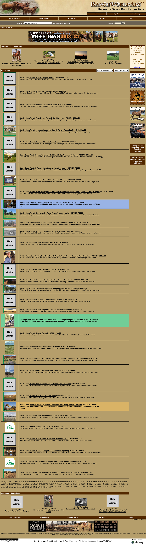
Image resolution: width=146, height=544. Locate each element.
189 (47, 486)
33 (64, 482)
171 (127, 485)
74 (15, 483)
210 (103, 486)
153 (79, 485)
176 (12, 486)
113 (100, 483)
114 (103, 483)
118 (113, 483)
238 (50, 487)
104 (76, 483)
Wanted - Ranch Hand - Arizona (41, 242)
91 (48, 483)
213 (111, 486)
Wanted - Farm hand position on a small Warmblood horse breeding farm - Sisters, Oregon (64, 192)
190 (50, 486)
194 (60, 486)
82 (30, 483)
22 (42, 482)
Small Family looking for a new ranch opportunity (54, 461)
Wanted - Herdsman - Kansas (40, 91)
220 (2, 487)
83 (32, 483)
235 (42, 487)
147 (63, 485)
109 (90, 483)
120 (119, 483)
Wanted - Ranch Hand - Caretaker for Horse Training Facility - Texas (48, 62)
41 (79, 482)
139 (42, 485)
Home (96, 14)
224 (12, 487)
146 (60, 485)
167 (116, 485)
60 (114, 482)
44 (85, 482)
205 (90, 486)
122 (124, 483)
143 (52, 485)
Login (131, 18)
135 (31, 485)
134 (28, 485)
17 (33, 482)
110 (92, 483)
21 (40, 482)
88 (42, 483)
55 (104, 482)
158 (92, 485)
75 (17, 483)
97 (59, 483)
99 (63, 483)
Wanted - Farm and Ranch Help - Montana (45, 142)
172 (2, 486)
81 (28, 483)
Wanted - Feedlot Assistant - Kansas (43, 104)
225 (15, 487)
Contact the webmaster (139, 519)
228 (23, 487)
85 (36, 483)
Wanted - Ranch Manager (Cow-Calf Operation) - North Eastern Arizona (113, 511)
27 (52, 482)
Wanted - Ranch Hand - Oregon (17, 511)
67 (1, 483)
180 (23, 486)
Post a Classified (44, 18)
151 (74, 485)
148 (66, 485)
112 (98, 483)
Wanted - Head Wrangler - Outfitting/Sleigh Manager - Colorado (54, 155)
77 (21, 483)
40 (77, 482)
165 (111, 485)
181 (26, 486)
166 (113, 485)
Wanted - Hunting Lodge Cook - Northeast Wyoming (49, 451)
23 (44, 482)
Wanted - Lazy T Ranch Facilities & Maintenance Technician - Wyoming (56, 358)
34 (66, 482)
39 (75, 482)
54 (102, 482)
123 (127, 483)
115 (106, 483)
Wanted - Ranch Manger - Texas (41, 78)
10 (19, 482)
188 (44, 486)
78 (22, 483)
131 (20, 485)
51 (97, 482)
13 (25, 482)
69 (5, 483)
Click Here (137, 67)
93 (51, 483)
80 (26, 483)
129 (15, 485)
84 (34, 483)
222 (7, 487)
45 (87, 482)
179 (20, 486)
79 (24, 483)
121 (122, 483)
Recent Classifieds (14, 18)
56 (106, 482)
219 (127, 486)
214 (113, 486)
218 (124, 486)
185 (36, 486)
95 (55, 483)
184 (34, 486)
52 (99, 482)
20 (38, 482)
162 (103, 485)
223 (10, 487)
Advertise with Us (73, 18)
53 (100, 482)
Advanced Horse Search (63, 23)
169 (121, 485)
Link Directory (136, 14)
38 (73, 482)
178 (18, 486)
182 (28, 486)
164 (108, 485)
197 (68, 486)
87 (40, 483)
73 (13, 483)
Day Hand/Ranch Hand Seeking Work (80, 509)
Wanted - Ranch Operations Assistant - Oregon (48, 168)
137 (36, 485)
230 (28, 487)
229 (26, 487)
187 (42, 486)
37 (72, 482)
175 (10, 486)
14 (27, 482)
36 (70, 482)
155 (84, 485)
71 (9, 483)
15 (29, 482)
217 (121, 486)
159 (95, 485)
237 (47, 487)
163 (105, 485)
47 (91, 482)
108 (87, 483)
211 (105, 486)
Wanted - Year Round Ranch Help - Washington (47, 118)
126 (7, 485)
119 (116, 483)
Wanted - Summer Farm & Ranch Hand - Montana (48, 180)
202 (81, 486)
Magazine (116, 14)
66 (126, 482)
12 (23, 482)
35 (68, 482)
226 (18, 487)
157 (90, 485)
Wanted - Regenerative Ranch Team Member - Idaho (49, 213)
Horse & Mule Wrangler (113, 63)
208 (97, 486)
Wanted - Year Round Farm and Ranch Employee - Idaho (51, 222)
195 (63, 486)
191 (52, 486)
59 (112, 482)
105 (79, 483)
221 (4, 487)
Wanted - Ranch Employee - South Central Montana (49, 310)
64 (122, 482)
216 (119, 486)
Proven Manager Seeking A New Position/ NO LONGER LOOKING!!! (80, 63)
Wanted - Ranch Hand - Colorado (42, 269)
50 (95, 482)
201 (79, 486)
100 (66, 483)
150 (71, 485)
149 (68, 485)
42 (81, 482)
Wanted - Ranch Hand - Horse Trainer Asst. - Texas (16, 64)
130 (18, 485)
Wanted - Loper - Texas (38, 333)
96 (57, 483)
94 (53, 483)
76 (19, 483)
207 (95, 486)
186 (39, 486)
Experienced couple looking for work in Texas (49, 511)
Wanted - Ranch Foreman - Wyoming (43, 415)
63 (120, 482)
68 (3, 483)
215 (116, 486)
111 (95, 483)
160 (97, 485)
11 (21, 482)
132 (23, 485)
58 (110, 482)
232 (34, 487)
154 (81, 485)
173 (4, 486)
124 (2, 485)
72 (11, 483)
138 (39, 485)
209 (100, 486)
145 (57, 485)
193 (57, 486)
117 (111, 483)
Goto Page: (4, 482)
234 (39, 487)
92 (50, 483)
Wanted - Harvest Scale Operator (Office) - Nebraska (50, 202)
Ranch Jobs (9, 27)
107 (84, 483)
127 (10, 485)
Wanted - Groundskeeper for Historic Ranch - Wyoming (50, 130)
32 (62, 482)
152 (76, 485)
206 (92, 486)
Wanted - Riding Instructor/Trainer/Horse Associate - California (53, 472)
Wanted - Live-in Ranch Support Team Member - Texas (50, 384)
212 (108, 486)
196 (66, 486)
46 (89, 482)
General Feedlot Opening (38, 426)
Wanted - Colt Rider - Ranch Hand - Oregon (45, 299)
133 (26, 485)
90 (46, 483)
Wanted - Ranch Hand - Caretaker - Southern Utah (48, 439)
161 (100, 485)
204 (87, 486)
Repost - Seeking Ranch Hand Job (48, 370)
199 (74, 486)
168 (119, 485)
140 (44, 485)
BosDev (4, 541)
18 (35, 482)
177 (15, 486)
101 (68, 483)
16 (31, 482)
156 (87, 485)
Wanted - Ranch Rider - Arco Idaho (42, 396)
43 (83, 482)
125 (4, 485)
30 (58, 482)
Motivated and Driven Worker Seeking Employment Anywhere (60, 320)
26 (50, 482)
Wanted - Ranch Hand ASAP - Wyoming (45, 346)
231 (31, 487)
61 (116, 482)
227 (20, 487)
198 (71, 486)
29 (56, 482)
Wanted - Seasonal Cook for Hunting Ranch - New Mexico (51, 280)
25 (48, 482)
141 (47, 485)
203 (84, 486)
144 (55, 485)
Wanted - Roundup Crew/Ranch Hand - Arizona (47, 231)
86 (38, 483)
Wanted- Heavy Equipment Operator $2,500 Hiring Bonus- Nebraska (56, 405)
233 (36, 487)
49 (93, 482)
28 (54, 482)
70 (7, 483)
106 (82, 483)
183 (31, 486)
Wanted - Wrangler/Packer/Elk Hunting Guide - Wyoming (51, 288)
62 (118, 482)
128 (12, 485)
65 (124, 482)
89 (44, 483)
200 (76, 486)
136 (34, 485)
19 (37, 482)
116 (108, 483)
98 (61, 483)
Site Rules (102, 18)
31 (60, 482)
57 (108, 482)
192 (55, 486)
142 (50, 485)
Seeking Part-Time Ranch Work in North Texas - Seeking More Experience (63, 256)
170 (124, 485)
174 (7, 486)
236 (44, 487)
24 (46, 482)
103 (74, 483)
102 (71, 483)
